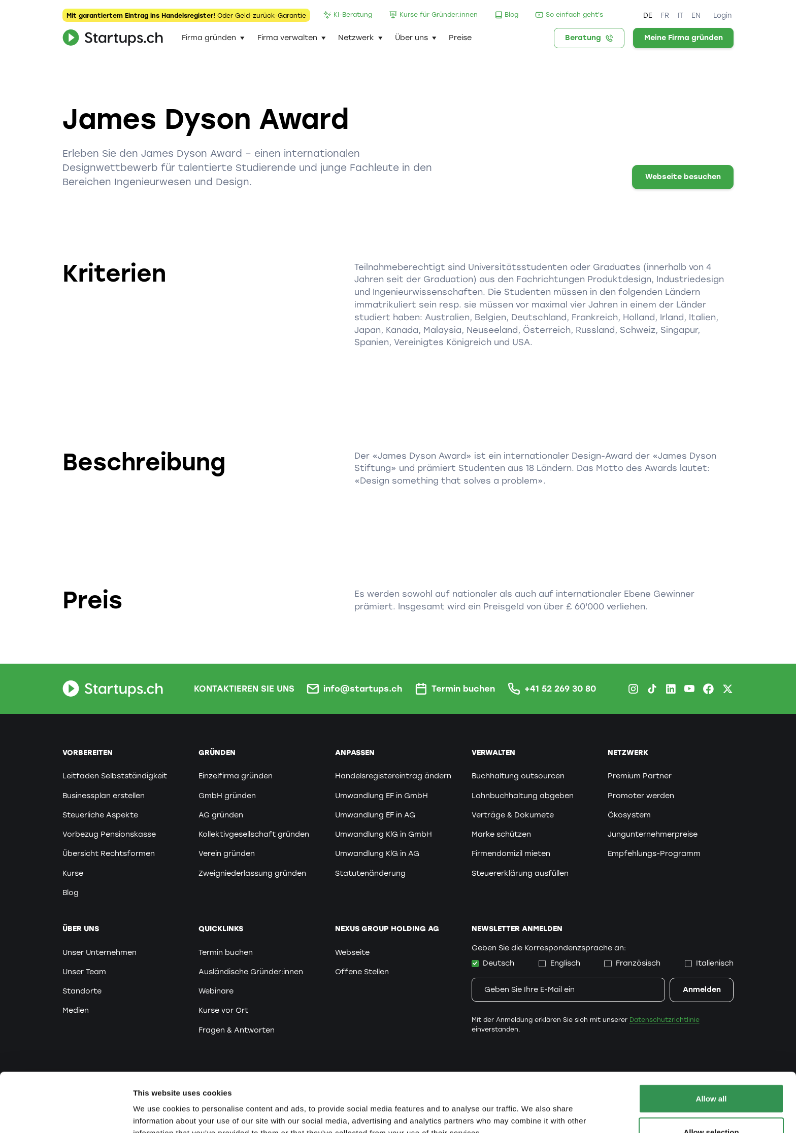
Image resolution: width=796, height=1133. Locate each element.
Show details (532, 1107)
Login (722, 15)
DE (647, 15)
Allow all (711, 1039)
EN (696, 15)
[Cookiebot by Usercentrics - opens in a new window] (65, 1113)
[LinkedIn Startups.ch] (671, 688)
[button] (213, 38)
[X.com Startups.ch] (727, 688)
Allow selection (711, 1073)
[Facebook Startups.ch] (708, 688)
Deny (711, 1106)
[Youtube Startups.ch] (689, 688)
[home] (112, 37)
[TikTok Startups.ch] (652, 688)
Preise (460, 37)
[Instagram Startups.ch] (633, 688)
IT (680, 15)
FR (664, 15)
